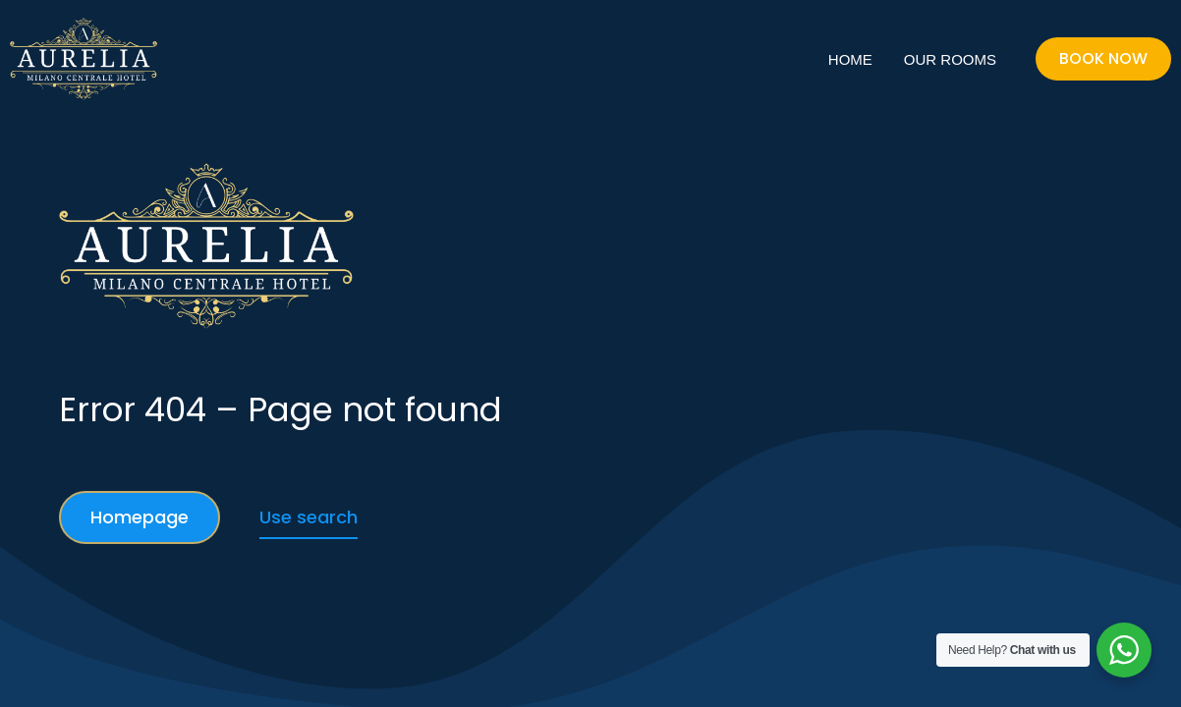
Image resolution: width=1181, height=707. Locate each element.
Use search (308, 517)
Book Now (1103, 58)
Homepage (139, 517)
